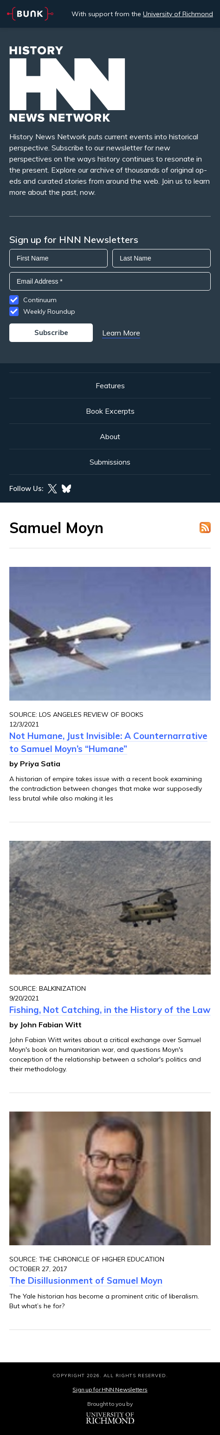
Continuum (40, 300)
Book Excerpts (110, 411)
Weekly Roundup (49, 311)
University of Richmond (178, 14)
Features (110, 385)
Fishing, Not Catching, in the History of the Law (110, 1009)
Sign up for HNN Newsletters (109, 1389)
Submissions (110, 461)
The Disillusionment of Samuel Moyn (85, 1280)
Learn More (121, 332)
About (110, 436)
